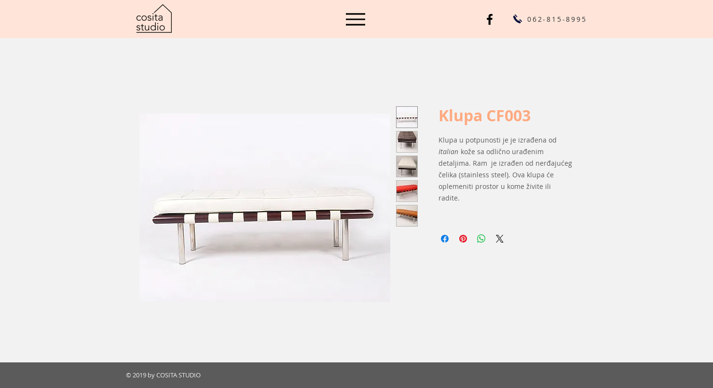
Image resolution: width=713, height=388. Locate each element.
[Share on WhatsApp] (481, 238)
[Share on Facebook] (445, 238)
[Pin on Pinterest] (463, 238)
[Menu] (355, 19)
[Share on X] (500, 238)
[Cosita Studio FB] (489, 19)
